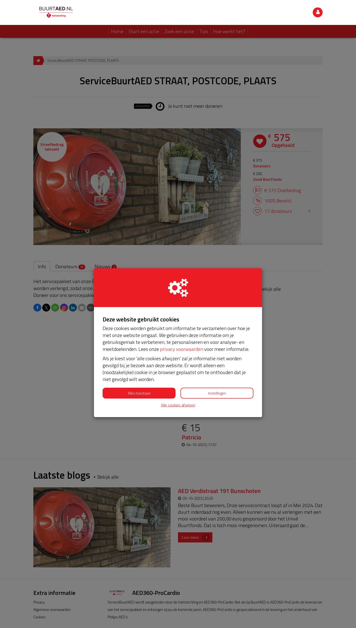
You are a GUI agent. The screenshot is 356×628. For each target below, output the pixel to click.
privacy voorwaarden (181, 324)
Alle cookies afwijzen (178, 380)
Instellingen (217, 368)
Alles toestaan (139, 368)
